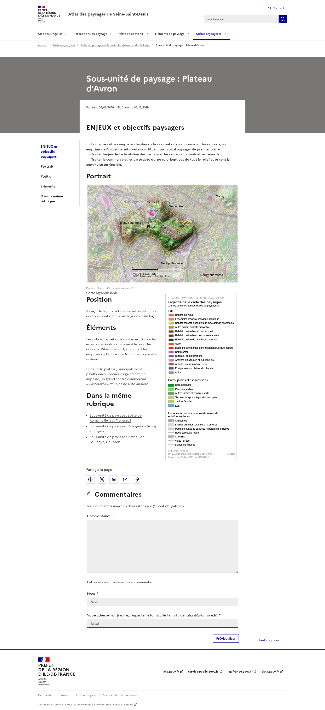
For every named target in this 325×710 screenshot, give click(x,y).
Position (47, 176)
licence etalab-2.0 (122, 704)
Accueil (42, 45)
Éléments (48, 186)
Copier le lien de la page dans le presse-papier (137, 479)
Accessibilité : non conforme (120, 695)
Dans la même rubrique (52, 199)
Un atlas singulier (50, 34)
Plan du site (45, 695)
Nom (92, 593)
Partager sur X (102, 479)
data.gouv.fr (270, 671)
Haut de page (268, 640)
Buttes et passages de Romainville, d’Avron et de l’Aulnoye (115, 45)
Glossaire (63, 695)
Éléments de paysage (169, 34)
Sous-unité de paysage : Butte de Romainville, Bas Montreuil (116, 418)
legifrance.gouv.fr (240, 671)
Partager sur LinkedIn (113, 479)
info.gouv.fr (170, 671)
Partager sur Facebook (90, 479)
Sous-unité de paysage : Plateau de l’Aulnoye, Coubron (117, 439)
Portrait (47, 166)
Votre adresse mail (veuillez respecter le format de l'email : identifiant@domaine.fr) (154, 615)
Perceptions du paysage (90, 34)
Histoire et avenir (131, 34)
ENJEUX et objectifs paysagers (49, 151)
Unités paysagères (208, 34)
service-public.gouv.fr (203, 671)
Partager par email (125, 479)
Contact (278, 8)
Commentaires (100, 515)
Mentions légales (86, 695)
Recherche (283, 19)
